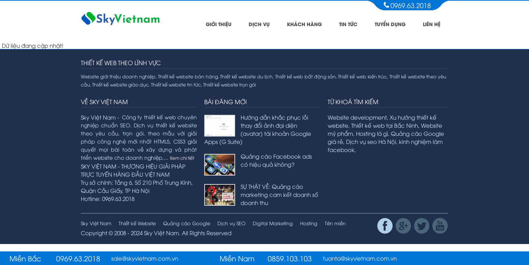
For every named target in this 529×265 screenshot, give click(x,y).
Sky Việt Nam (96, 223)
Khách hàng (304, 23)
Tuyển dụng (390, 23)
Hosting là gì (372, 133)
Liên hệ (431, 23)
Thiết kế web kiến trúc (362, 76)
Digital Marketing (273, 223)
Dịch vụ (259, 23)
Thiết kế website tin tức (176, 84)
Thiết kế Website (137, 223)
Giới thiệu (218, 23)
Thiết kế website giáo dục (120, 84)
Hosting (308, 223)
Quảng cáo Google (186, 223)
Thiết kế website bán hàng (188, 76)
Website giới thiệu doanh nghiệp (118, 76)
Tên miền (335, 223)
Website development (357, 117)
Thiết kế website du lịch (246, 76)
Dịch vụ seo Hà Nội (371, 141)
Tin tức (348, 23)
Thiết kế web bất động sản (305, 76)
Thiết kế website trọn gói (229, 84)
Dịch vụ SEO (231, 223)
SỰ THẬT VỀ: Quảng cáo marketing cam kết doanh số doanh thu (279, 194)
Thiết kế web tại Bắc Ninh (384, 125)
